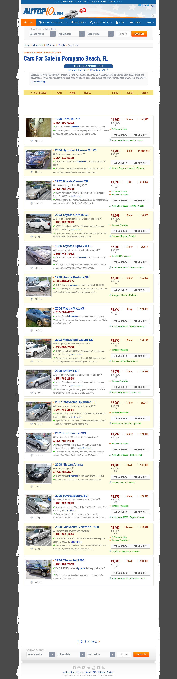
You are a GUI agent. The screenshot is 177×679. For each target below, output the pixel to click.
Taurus (139, 140)
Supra (141, 267)
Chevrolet (126, 423)
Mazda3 (141, 326)
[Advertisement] (89, 105)
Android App (68, 672)
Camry (141, 206)
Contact (110, 672)
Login (152, 5)
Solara (141, 517)
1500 (143, 578)
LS (139, 392)
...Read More (38, 82)
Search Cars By (100, 22)
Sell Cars (77, 22)
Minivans (116, 423)
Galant (135, 361)
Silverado (135, 551)
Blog (120, 22)
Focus (139, 455)
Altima (131, 482)
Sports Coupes (119, 168)
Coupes (115, 295)
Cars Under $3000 (120, 267)
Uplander (137, 423)
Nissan (124, 482)
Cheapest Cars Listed (52, 22)
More (149, 22)
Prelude (132, 295)
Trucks (115, 551)
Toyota (133, 206)
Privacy (101, 672)
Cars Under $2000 (120, 140)
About (88, 672)
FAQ (94, 672)
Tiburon (140, 168)
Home (28, 22)
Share (143, 5)
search (139, 33)
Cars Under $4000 (120, 517)
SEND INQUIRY (140, 135)
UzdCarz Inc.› (77, 196)
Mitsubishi (125, 361)
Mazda (133, 326)
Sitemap (80, 672)
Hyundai (131, 168)
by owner (74, 126)
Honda (124, 295)
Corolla (132, 236)
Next (95, 641)
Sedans (115, 236)
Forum (135, 22)
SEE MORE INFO (121, 135)
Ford (132, 140)
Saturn (133, 392)
